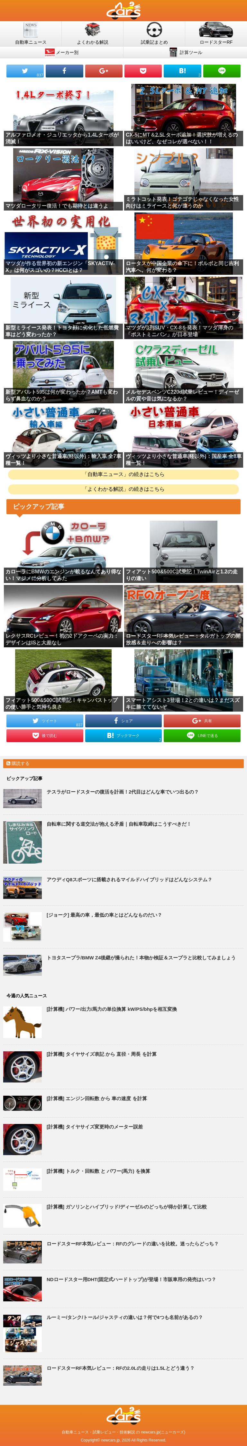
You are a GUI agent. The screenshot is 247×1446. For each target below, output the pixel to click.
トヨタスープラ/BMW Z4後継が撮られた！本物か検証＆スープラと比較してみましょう (141, 957)
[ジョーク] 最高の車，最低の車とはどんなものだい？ (104, 915)
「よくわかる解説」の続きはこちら (123, 489)
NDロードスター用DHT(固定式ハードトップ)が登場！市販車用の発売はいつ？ (131, 1279)
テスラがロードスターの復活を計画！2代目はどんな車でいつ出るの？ (123, 792)
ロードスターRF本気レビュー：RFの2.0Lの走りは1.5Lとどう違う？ (121, 1368)
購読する (18, 763)
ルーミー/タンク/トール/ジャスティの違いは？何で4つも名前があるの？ (125, 1317)
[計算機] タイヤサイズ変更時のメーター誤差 (95, 1126)
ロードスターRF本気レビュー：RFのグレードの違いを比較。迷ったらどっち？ (133, 1243)
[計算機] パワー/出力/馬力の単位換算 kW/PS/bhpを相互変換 (112, 1009)
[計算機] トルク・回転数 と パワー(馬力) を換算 (98, 1171)
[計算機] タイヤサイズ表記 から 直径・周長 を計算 (102, 1054)
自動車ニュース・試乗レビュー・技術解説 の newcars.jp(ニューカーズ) (123, 1432)
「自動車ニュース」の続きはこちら (123, 474)
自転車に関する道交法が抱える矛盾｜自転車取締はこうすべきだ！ (119, 824)
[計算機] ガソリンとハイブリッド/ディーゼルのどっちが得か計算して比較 (127, 1206)
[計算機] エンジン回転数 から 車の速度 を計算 (97, 1098)
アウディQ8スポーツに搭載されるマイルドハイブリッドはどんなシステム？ (129, 879)
